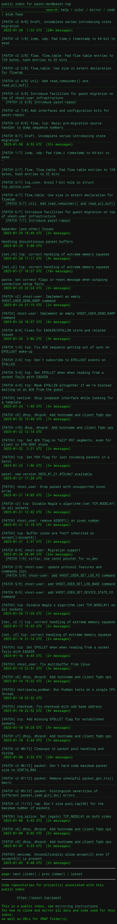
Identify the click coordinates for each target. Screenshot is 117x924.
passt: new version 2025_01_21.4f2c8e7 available (47, 474)
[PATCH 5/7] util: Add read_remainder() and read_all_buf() (60, 203)
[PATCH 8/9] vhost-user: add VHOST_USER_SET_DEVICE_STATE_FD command (58, 594)
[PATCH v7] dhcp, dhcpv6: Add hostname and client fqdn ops (56, 736)
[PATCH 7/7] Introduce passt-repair (38, 220)
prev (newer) (53, 874)
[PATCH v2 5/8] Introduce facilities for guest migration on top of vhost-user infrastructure (58, 95)
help (65, 9)
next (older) (24, 874)
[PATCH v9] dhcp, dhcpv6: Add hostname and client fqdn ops (56, 415)
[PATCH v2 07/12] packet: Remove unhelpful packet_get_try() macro (58, 780)
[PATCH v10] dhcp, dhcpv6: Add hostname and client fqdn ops (57, 427)
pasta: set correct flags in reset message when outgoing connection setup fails (55, 281)
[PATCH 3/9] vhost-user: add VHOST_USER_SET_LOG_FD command (60, 575)
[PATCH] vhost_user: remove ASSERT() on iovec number (51, 520)
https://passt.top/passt (39, 897)
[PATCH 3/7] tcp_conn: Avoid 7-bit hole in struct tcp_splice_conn (49, 184)
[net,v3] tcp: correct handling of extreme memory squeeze (55, 254)
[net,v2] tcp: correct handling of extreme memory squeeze (55, 267)
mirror (95, 9)
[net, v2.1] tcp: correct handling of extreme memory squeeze (58, 622)
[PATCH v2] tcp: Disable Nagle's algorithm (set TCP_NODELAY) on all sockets (58, 505)
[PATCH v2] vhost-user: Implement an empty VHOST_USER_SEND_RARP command (42, 298)
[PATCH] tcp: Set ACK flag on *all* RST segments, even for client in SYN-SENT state (57, 442)
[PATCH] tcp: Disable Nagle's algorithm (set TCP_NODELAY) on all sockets (58, 607)
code (111, 9)
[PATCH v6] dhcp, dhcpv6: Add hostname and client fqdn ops (56, 829)
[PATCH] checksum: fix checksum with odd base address (52, 706)
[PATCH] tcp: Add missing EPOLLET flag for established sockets (54, 721)
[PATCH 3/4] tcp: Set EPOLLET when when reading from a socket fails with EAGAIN (54, 374)
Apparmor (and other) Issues (27, 229)
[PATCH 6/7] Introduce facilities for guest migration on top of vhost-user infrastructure (58, 214)
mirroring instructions (76, 906)
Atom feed (14, 14)
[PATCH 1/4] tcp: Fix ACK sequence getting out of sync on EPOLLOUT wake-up (56, 349)
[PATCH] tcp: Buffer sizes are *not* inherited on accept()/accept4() (49, 535)
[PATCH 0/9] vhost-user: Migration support (41, 550)
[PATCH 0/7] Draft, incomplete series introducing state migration (54, 138)
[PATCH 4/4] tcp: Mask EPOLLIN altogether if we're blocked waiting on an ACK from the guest (57, 387)
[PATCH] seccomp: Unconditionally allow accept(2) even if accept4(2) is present (56, 856)
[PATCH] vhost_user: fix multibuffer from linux (46, 664)
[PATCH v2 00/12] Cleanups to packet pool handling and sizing (54, 750)
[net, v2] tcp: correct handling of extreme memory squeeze (56, 634)
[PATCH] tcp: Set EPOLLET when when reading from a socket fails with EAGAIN (56, 649)
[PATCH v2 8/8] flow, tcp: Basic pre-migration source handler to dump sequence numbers (53, 125)
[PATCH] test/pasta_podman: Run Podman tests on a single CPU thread (58, 691)
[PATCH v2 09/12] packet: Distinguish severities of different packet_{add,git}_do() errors (51, 793)
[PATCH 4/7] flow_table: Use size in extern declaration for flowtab (58, 197)
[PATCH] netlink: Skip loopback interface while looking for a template (58, 400)
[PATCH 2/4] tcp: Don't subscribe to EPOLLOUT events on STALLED (54, 362)
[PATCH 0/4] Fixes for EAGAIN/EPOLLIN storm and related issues (54, 332)
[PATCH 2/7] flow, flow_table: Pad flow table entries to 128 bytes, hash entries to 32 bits (58, 171)
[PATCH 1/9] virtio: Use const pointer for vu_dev (51, 558)
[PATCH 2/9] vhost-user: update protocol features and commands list (53, 569)
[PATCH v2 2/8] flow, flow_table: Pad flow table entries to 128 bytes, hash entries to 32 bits (58, 57)
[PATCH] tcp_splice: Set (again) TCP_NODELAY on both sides (56, 816)
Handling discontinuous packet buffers (37, 241)
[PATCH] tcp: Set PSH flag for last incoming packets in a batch (56, 459)
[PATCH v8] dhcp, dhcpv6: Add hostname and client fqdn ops (56, 677)
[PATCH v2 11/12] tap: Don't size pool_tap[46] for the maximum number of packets (54, 805)
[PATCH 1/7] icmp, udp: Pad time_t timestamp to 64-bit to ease (56, 155)
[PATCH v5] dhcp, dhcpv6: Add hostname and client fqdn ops (56, 841)
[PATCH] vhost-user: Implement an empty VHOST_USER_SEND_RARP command (58, 315)
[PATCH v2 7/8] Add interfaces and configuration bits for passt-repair (56, 112)
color (79, 9)
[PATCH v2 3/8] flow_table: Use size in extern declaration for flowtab (57, 70)
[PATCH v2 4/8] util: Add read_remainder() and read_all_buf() (46, 83)
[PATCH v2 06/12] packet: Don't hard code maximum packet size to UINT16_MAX (55, 767)
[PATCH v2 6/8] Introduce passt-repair (41, 102)
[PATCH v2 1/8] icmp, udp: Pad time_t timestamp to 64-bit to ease (58, 40)
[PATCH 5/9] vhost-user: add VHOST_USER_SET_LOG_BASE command (58, 584)
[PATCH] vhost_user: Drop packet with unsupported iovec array (54, 488)
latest (77, 874)
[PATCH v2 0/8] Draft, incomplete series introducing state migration (57, 24)
